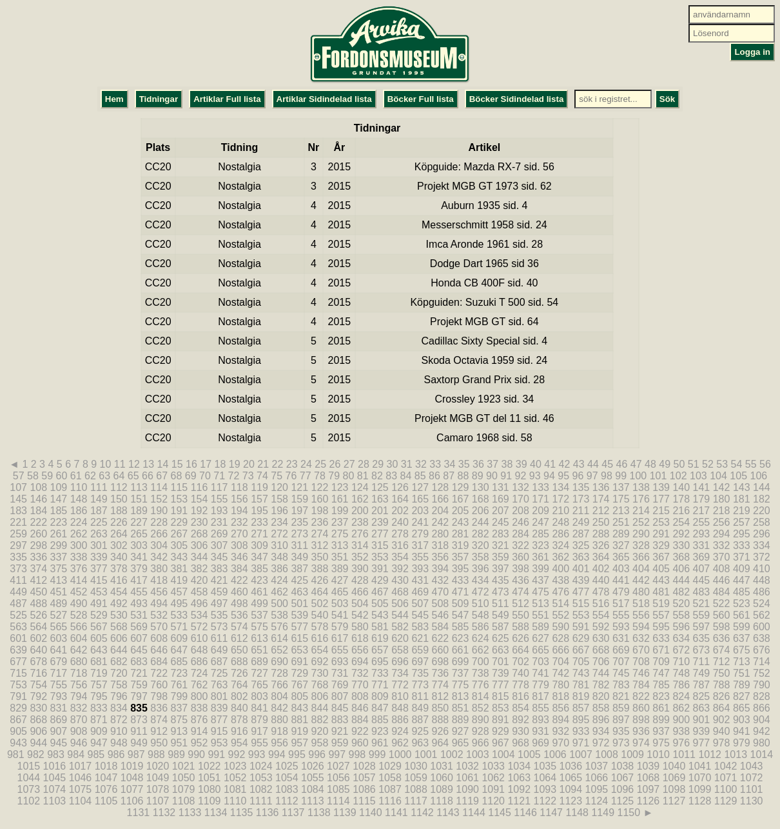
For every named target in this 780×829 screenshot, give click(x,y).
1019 (132, 766)
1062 (493, 777)
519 (661, 603)
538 (279, 615)
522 (721, 603)
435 (500, 580)
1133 (190, 812)
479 (621, 591)
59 (47, 475)
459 (219, 591)
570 (159, 626)
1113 (312, 800)
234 (279, 522)
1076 (106, 789)
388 (320, 568)
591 (581, 626)
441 (621, 580)
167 (460, 499)
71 (219, 475)
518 (641, 603)
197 (299, 510)
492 (119, 603)
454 (119, 591)
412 (38, 580)
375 (59, 568)
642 (79, 649)
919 (299, 731)
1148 (577, 812)
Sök (667, 99)
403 (621, 568)
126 (400, 487)
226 (119, 522)
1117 (415, 800)
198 (320, 510)
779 (540, 684)
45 (607, 464)
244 (480, 522)
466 (360, 591)
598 (721, 626)
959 (340, 742)
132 (520, 487)
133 (540, 487)
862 (681, 708)
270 (239, 533)
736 (440, 673)
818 (560, 696)
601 (18, 638)
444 (681, 580)
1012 (709, 754)
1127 (674, 800)
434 (480, 580)
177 (661, 499)
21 (263, 464)
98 (606, 475)
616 (320, 638)
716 (38, 673)
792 (38, 696)
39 (521, 464)
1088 (415, 789)
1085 (338, 789)
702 (520, 661)
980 (761, 742)
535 (219, 615)
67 (162, 475)
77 (305, 475)
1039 (648, 766)
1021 (183, 766)
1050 (183, 777)
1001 (426, 754)
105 (738, 475)
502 (320, 603)
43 (579, 464)
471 (460, 591)
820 (601, 696)
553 (581, 615)
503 (340, 603)
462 (279, 591)
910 (119, 731)
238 (360, 522)
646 (159, 649)
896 (601, 719)
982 (35, 754)
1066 (597, 777)
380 (159, 568)
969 (540, 742)
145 (18, 499)
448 (761, 580)
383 (219, 568)
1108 (183, 800)
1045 (54, 777)
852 (480, 708)
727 (259, 673)
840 (239, 708)
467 (380, 591)
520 (681, 603)
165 (420, 499)
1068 (648, 777)
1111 (261, 800)
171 (540, 499)
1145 (499, 812)
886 (400, 719)
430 (400, 580)
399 (540, 568)
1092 (519, 789)
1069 (674, 777)
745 (621, 673)
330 (681, 545)
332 (721, 545)
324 (560, 545)
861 (661, 708)
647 (179, 649)
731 (340, 673)
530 (119, 615)
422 (239, 580)
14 (163, 464)
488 (38, 603)
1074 (54, 789)
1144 (473, 812)
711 (701, 661)
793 (59, 696)
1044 (29, 777)
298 (38, 545)
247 (540, 522)
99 (621, 475)
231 (219, 522)
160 (320, 499)
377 (99, 568)
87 (448, 475)
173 (581, 499)
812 (440, 696)
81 (363, 475)
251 (621, 522)
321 (500, 545)
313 (340, 545)
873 (139, 719)
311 (299, 545)
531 (139, 615)
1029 (390, 766)
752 (761, 673)
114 (159, 487)
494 (159, 603)
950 (159, 742)
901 (701, 719)
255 (701, 522)
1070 (700, 777)
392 (400, 568)
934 (601, 731)
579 (340, 626)
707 (621, 661)
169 (500, 499)
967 (500, 742)
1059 (415, 777)
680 (79, 661)
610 (199, 638)
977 (701, 742)
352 (360, 557)
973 (621, 742)
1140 (370, 812)
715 (18, 673)
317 (420, 545)
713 (741, 661)
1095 (597, 789)
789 (741, 684)
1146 (525, 812)
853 (500, 708)
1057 (364, 777)
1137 (293, 812)
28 (363, 464)
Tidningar (158, 99)
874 (159, 719)
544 (400, 615)
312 (320, 545)
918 (279, 731)
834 (119, 708)
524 (761, 603)
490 (79, 603)
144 (761, 487)
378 (119, 568)
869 (59, 719)
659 (420, 649)
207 (500, 510)
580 (360, 626)
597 (701, 626)
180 (721, 499)
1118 (441, 800)
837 (179, 708)
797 (139, 696)
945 (59, 742)
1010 (658, 754)
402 (601, 568)
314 (360, 545)
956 (279, 742)
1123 (571, 800)
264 (119, 533)
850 (440, 708)
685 (179, 661)
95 (563, 475)
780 (560, 684)
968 (520, 742)
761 (179, 684)
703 (540, 661)
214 (641, 510)
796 (119, 696)
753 (18, 684)
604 (79, 638)
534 (199, 615)
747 (661, 673)
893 (540, 719)
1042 (725, 766)
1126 (648, 800)
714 (761, 661)
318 (440, 545)
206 (480, 510)
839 (219, 708)
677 (18, 661)
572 (199, 626)
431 (420, 580)
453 (99, 591)
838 (199, 708)
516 (601, 603)
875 (179, 719)
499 (259, 603)
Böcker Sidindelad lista (516, 99)
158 (279, 499)
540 (320, 615)
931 (540, 731)
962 (400, 742)
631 (621, 638)
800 (199, 696)
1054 (286, 777)
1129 (725, 800)
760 (159, 684)
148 (79, 499)
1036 (571, 766)
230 (199, 522)
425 (299, 580)
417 (139, 580)
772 (400, 684)
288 (601, 533)
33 (435, 464)
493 (139, 603)
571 (179, 626)
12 (134, 464)
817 (540, 696)
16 (191, 464)
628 (560, 638)
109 (59, 487)
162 (360, 499)
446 (721, 580)
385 (259, 568)
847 (380, 708)
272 (279, 533)
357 (460, 557)
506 (400, 603)
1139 (344, 812)
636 (721, 638)
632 (641, 638)
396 (480, 568)
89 (477, 475)
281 (460, 533)
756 (79, 684)
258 (761, 522)
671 (661, 649)
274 (320, 533)
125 (380, 487)
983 (55, 754)
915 (219, 731)
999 (377, 754)
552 (560, 615)
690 (279, 661)
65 (133, 475)
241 (420, 522)
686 (199, 661)
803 (259, 696)
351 (340, 557)
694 (360, 661)
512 (520, 603)
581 (380, 626)
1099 (700, 789)
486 (761, 591)
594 (641, 626)
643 (99, 649)
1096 (622, 789)
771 (380, 684)
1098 (674, 789)
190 (159, 510)
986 (116, 754)
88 (463, 475)
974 (641, 742)
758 (119, 684)
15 (177, 464)
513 (540, 603)
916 (239, 731)
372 (761, 557)
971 (581, 742)
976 (681, 742)
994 (277, 754)
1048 (132, 777)
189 (139, 510)
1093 (544, 789)
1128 (700, 800)
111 (99, 487)
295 (741, 533)
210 (560, 510)
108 (38, 487)
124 (360, 487)
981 (15, 754)
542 (360, 615)
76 (291, 475)
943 (18, 742)
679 (59, 661)
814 (480, 696)
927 (460, 731)
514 (560, 603)
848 (400, 708)
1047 (106, 777)
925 (420, 731)
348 (279, 557)
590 (560, 626)
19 (234, 464)
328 (641, 545)
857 (581, 708)
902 (721, 719)
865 (741, 708)
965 (460, 742)
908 (79, 731)
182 (761, 499)
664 (520, 649)
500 (279, 603)
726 (239, 673)
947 (99, 742)
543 (380, 615)
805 (299, 696)
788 (721, 684)
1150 (629, 812)
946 (79, 742)
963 (420, 742)
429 (380, 580)
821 (621, 696)
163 (380, 499)
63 (104, 475)
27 (349, 464)
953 (219, 742)
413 (59, 580)
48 (650, 464)
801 (219, 696)
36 (478, 464)
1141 (396, 812)
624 (480, 638)
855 (540, 708)
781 (581, 684)
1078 (158, 789)
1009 (632, 754)
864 (721, 708)
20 (249, 464)
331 (701, 545)
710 (681, 661)
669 (621, 649)
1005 (529, 754)
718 (79, 673)
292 (681, 533)
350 (320, 557)
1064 (544, 777)
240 (400, 522)
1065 (571, 777)
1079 (183, 789)
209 (540, 510)
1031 (441, 766)
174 (601, 499)
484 (721, 591)
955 (259, 742)
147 (59, 499)
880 (279, 719)
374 (38, 568)
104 (718, 475)
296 (761, 533)
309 (259, 545)
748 (681, 673)
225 (99, 522)
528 (79, 615)
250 (601, 522)
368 (681, 557)
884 (360, 719)
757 (99, 684)
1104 (80, 800)
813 (460, 696)
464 (320, 591)
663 (500, 649)
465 (340, 591)
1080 (209, 789)
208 (520, 510)
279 (420, 533)
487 (18, 603)
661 (460, 649)
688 (239, 661)
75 (276, 475)
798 (159, 696)
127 (420, 487)
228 (159, 522)
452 (79, 591)
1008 (606, 754)
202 (400, 510)
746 (641, 673)
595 (661, 626)
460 (239, 591)
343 (179, 557)
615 (299, 638)
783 (621, 684)
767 (299, 684)
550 (520, 615)
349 (299, 557)
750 (721, 673)
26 (335, 464)
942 (761, 731)
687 (219, 661)
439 (581, 580)
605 (99, 638)
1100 (725, 789)
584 (440, 626)
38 (507, 464)
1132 (164, 812)
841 (259, 708)
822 (641, 696)
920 (320, 731)
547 (460, 615)
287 (581, 533)
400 (560, 568)
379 (139, 568)
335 (18, 557)
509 (460, 603)
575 (259, 626)
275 (340, 533)
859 (621, 708)
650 (239, 649)
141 (701, 487)
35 (464, 464)
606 (119, 638)
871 (99, 719)
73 (248, 475)
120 (279, 487)
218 (721, 510)
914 (199, 731)
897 (621, 719)
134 (560, 487)
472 (480, 591)
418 (159, 580)
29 (378, 464)
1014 (762, 754)
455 (139, 591)
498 (239, 603)
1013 (735, 754)
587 (500, 626)
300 (79, 545)
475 (540, 591)
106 (758, 475)
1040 (674, 766)
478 (601, 591)
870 (79, 719)
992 (237, 754)
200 (360, 510)
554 (601, 615)
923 (380, 731)
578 (320, 626)
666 (560, 649)
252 (641, 522)
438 (560, 580)
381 (179, 568)
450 (38, 591)
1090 (467, 789)
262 (79, 533)
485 (741, 591)
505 (380, 603)
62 (90, 475)
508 (440, 603)
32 (421, 464)
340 (119, 557)
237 (340, 522)
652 (279, 649)
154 (199, 499)
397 (500, 568)
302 (119, 545)
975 (661, 742)
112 (119, 487)
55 (751, 464)
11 (120, 464)
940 (721, 731)
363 (581, 557)
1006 (555, 754)
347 (259, 557)
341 (139, 557)
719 (99, 673)
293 (701, 533)
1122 (544, 800)
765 (259, 684)
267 (179, 533)
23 (292, 464)
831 (59, 708)
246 (520, 522)
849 (420, 708)
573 (219, 626)
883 (340, 719)
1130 (751, 800)
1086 (364, 789)
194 (239, 510)
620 (400, 638)
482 (681, 591)
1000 (400, 754)
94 (549, 475)
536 (239, 615)
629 (581, 638)
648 (199, 649)
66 (147, 475)
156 (239, 499)
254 (681, 522)
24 (306, 464)
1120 (493, 800)
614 (279, 638)
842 (279, 708)
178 (681, 499)
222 (38, 522)
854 (520, 708)
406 (681, 568)
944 (38, 742)
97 (592, 475)
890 (480, 719)
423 (259, 580)
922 (360, 731)
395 (460, 568)
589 (540, 626)
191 (179, 510)
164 (400, 499)
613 (259, 638)
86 (434, 475)
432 (440, 580)
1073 (29, 789)
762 (199, 684)
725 (219, 673)
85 (420, 475)
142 (721, 487)
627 (540, 638)
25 (320, 464)
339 (99, 557)
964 (440, 742)
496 (199, 603)
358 (480, 557)
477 (581, 591)
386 (279, 568)
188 (119, 510)
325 (581, 545)
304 (159, 545)
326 (601, 545)
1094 (571, 789)
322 (520, 545)
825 (701, 696)
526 (38, 615)
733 (380, 673)
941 (741, 731)
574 (239, 626)
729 (299, 673)
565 (59, 626)
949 (139, 742)
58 (33, 475)
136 (601, 487)
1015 (29, 766)
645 (139, 649)
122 (320, 487)
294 (721, 533)
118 (239, 487)
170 (520, 499)
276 (360, 533)
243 (460, 522)
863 (701, 708)
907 (59, 731)
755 (59, 684)
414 (79, 580)
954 (239, 742)
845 (340, 708)
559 (701, 615)
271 (259, 533)
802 (239, 696)
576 (279, 626)
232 (239, 522)
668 (601, 649)
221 (18, 522)
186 (79, 510)
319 (460, 545)
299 (59, 545)
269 (219, 533)
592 (601, 626)
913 (179, 731)
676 (761, 649)
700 (480, 661)
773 (420, 684)
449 (18, 591)
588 (520, 626)
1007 (580, 754)
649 (219, 649)
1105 (106, 800)
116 (199, 487)
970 (560, 742)
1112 (286, 800)
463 (299, 591)
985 (96, 754)
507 (420, 603)
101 (658, 475)
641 (59, 649)
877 (219, 719)
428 (360, 580)
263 (99, 533)
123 (340, 487)
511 (500, 603)
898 (641, 719)
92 (521, 475)
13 (148, 464)
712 (721, 661)
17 (205, 464)
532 (159, 615)
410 (761, 568)
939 (701, 731)
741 (540, 673)
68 (176, 475)
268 (199, 533)
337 (59, 557)
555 (621, 615)
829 (18, 708)
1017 (80, 766)
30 (392, 464)
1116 (390, 800)
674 (721, 649)
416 (119, 580)
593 (621, 626)
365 (621, 557)
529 (99, 615)
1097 (648, 789)
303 (139, 545)
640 (38, 649)
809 (380, 696)
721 (139, 673)
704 (560, 661)
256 (721, 522)
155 (219, 499)
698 (440, 661)
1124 (597, 800)
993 (257, 754)
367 (661, 557)
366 (641, 557)
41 (550, 464)
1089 (441, 789)
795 (99, 696)
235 (299, 522)
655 (340, 649)
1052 (235, 777)
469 (420, 591)
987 (136, 754)
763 (219, 684)
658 (400, 649)
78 (320, 475)
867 (18, 719)
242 (440, 522)
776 (480, 684)
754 (38, 684)
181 (741, 499)
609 (179, 638)
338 (79, 557)
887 (420, 719)
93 (535, 475)
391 (380, 568)
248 (560, 522)
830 (38, 708)
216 (681, 510)
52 (708, 464)
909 (99, 731)
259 (18, 533)
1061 (467, 777)
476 (560, 591)
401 (581, 568)
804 (279, 696)
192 (199, 510)
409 (741, 568)
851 (460, 708)
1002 (451, 754)
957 (299, 742)
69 (191, 475)
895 (581, 719)
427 (340, 580)
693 (340, 661)
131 (500, 487)
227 (139, 522)
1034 (519, 766)
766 (279, 684)
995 (297, 754)
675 (741, 649)
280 (440, 533)
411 (18, 580)
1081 (235, 789)
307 (219, 545)
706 (601, 661)
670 (641, 649)
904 (761, 719)
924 (400, 731)
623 (460, 638)
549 (500, 615)
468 (400, 591)
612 (239, 638)
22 (278, 464)
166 (440, 499)
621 (420, 638)
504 (360, 603)
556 (641, 615)
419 (179, 580)
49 (664, 464)
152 (159, 499)
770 (360, 684)
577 (299, 626)
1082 (261, 789)
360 (520, 557)
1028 (364, 766)
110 (79, 487)
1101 (751, 789)
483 (701, 591)
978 (721, 742)
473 (500, 591)
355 (420, 557)
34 (450, 464)
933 (581, 731)
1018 (106, 766)
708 (641, 661)
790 (761, 684)
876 (199, 719)
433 (460, 580)
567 (99, 626)
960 (360, 742)
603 (59, 638)
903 (741, 719)
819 (581, 696)
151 (139, 499)
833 (99, 708)
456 (159, 591)
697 (420, 661)
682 (119, 661)
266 (159, 533)
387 (299, 568)
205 (460, 510)
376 (79, 568)
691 (299, 661)
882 (320, 719)
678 (38, 661)
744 (601, 673)
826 (721, 696)
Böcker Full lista (420, 99)
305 (179, 545)
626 (520, 638)
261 (59, 533)
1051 (209, 777)
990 (196, 754)
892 (520, 719)
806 (320, 696)
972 (601, 742)
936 (641, 731)
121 (299, 487)
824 (681, 696)
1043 (751, 766)
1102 (29, 800)
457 (179, 591)
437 (540, 580)
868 (38, 719)
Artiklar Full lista (226, 99)
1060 (441, 777)
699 (460, 661)
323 (540, 545)
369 (701, 557)
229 (179, 522)
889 (460, 719)
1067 (622, 777)
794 (79, 696)
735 (420, 673)
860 (641, 708)
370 (721, 557)
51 (693, 464)
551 (540, 615)
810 (400, 696)
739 (500, 673)
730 (320, 673)
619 (380, 638)
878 (239, 719)
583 (420, 626)
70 (205, 475)
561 (741, 615)
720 (119, 673)
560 (721, 615)
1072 (751, 777)
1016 (54, 766)
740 (520, 673)
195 (259, 510)
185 (59, 510)
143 (741, 487)
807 (340, 696)
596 (681, 626)
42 (564, 464)
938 (681, 731)
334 (761, 545)
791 (18, 696)
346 (239, 557)
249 (581, 522)
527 (59, 615)
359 (500, 557)
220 (761, 510)
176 (641, 499)
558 (681, 615)
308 (239, 545)
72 (234, 475)
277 (380, 533)
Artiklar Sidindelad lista (324, 99)
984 (75, 754)
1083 (286, 789)
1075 (80, 789)
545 (420, 615)
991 (216, 754)
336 (38, 557)
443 (661, 580)
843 (299, 708)
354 (400, 557)
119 (259, 487)
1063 (519, 777)
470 (440, 591)
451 (59, 591)
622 (440, 638)
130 (480, 487)
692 (320, 661)
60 (62, 475)
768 (320, 684)
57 (18, 475)
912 (159, 731)
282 (480, 533)
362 (560, 557)
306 (199, 545)
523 (741, 603)
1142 (422, 812)
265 (139, 533)
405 (661, 568)
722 (159, 673)
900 (681, 719)
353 (380, 557)
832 (79, 708)
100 (638, 475)
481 (661, 591)
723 (179, 673)
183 (18, 510)
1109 (209, 800)
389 (340, 568)
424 (279, 580)
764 (239, 684)
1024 (261, 766)
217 (701, 510)
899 (661, 719)
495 (179, 603)
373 (18, 568)
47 (636, 464)
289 (621, 533)
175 (621, 499)
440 (601, 580)
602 (38, 638)
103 (698, 475)
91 (506, 475)
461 (259, 591)
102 (678, 475)
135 (581, 487)
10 (106, 464)
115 (179, 487)
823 (661, 696)
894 (560, 719)
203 (420, 510)
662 (480, 649)
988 (156, 754)
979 (741, 742)
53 (722, 464)
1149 (602, 812)
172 (560, 499)
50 (679, 464)
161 (340, 499)
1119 (467, 800)
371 (741, 557)
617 (340, 638)
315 (380, 545)
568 (119, 626)
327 (621, 545)
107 (18, 487)
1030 (415, 766)
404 (641, 568)
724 (199, 673)
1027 (338, 766)
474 (520, 591)
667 (581, 649)
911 (139, 731)
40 (535, 464)
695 (380, 661)
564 (38, 626)
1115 (364, 800)
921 (340, 731)
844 (320, 708)
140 (681, 487)
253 (661, 522)
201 (380, 510)
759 (139, 684)
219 (741, 510)
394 (440, 568)
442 (641, 580)
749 (701, 673)
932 (560, 731)
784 (641, 684)
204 (440, 510)
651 (259, 649)
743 (581, 673)
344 (199, 557)
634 (681, 638)
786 (681, 684)
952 (199, 742)
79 (334, 475)
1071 (725, 777)
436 (520, 580)
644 (119, 649)
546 (440, 615)
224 (79, 522)
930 (520, 731)
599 (741, 626)
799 (179, 696)
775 (460, 684)
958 (320, 742)
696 (400, 661)
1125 (622, 800)
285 (540, 533)
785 (661, 684)
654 (320, 649)
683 (139, 661)
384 (239, 568)
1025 (286, 766)
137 (621, 487)
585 (460, 626)
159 (299, 499)
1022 (209, 766)
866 (761, 708)
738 (480, 673)
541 (340, 615)
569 (139, 626)
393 (420, 568)
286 (560, 533)
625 (500, 638)
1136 (267, 812)
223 (59, 522)
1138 (319, 812)
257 (741, 522)
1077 (132, 789)
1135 (241, 812)
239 (380, 522)
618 (360, 638)
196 (279, 510)
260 (38, 533)
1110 (235, 800)
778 (520, 684)
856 (560, 708)
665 (540, 649)
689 (259, 661)
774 (440, 684)
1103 (54, 800)
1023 (235, 766)
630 (601, 638)
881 (299, 719)
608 (159, 638)
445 (701, 580)
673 (701, 649)
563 (18, 626)
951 (179, 742)
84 (406, 475)
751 (741, 673)
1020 (158, 766)
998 (357, 754)
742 (560, 673)
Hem (114, 99)
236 (320, 522)
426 (320, 580)
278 (400, 533)
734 (400, 673)
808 (360, 696)
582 (400, 626)
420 (199, 580)
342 (159, 557)
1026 (312, 766)
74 (262, 475)
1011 (684, 754)
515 (581, 603)
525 (18, 615)
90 (492, 475)
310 (279, 545)
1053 (261, 777)
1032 (467, 766)
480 (641, 591)
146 (38, 499)
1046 (80, 777)
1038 (622, 766)
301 (99, 545)
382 (199, 568)
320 (480, 545)
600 (761, 626)
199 (340, 510)
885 (380, 719)
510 (480, 603)
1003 (477, 754)
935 (621, 731)
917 (259, 731)
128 (440, 487)
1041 (700, 766)
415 (99, 580)
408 (721, 568)
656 (360, 649)
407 (701, 568)
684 (159, 661)
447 (741, 580)
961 (380, 742)
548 (480, 615)
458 (199, 591)
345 (219, 557)
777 (500, 684)
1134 (216, 812)
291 (661, 533)
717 (59, 673)
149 (99, 499)
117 (219, 487)
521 (701, 603)
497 (219, 603)
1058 (390, 777)
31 (407, 464)
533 (179, 615)
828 (761, 696)
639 (18, 649)
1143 (448, 812)
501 (299, 603)
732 (360, 673)
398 (520, 568)
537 (259, 615)
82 (377, 475)
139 (661, 487)
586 (480, 626)
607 (139, 638)
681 (99, 661)
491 (99, 603)
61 (76, 475)
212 (601, 510)
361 (540, 557)
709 (661, 661)
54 (737, 464)
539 (299, 615)
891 (500, 719)
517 (621, 603)
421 (219, 580)
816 (520, 696)
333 (741, 545)
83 (391, 475)
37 (492, 464)
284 (520, 533)
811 (420, 696)
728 (279, 673)
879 (259, 719)
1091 (493, 789)
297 (18, 545)
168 (480, 499)
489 (59, 603)
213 (621, 510)
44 (593, 464)
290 (641, 533)
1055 (312, 777)
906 (38, 731)
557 (661, 615)
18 (220, 464)
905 (18, 731)
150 (119, 499)
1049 (158, 777)
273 (299, 533)
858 (601, 708)
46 (622, 464)
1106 (132, 800)
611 (219, 638)
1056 (338, 777)
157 (259, 499)
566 (79, 626)
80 (349, 475)
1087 (390, 789)
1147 (551, 812)
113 (139, 487)
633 (661, 638)
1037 (597, 766)
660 (440, 649)
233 (259, 522)
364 (601, 557)
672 (681, 649)
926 (440, 731)
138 (641, 487)
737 (460, 673)
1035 (544, 766)
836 (159, 708)
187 (99, 510)
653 (299, 649)
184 (38, 510)
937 (661, 731)
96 (578, 475)
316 (400, 545)
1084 (312, 789)
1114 (338, 800)
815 (500, 696)
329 (661, 545)
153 (179, 499)
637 (741, 638)
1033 (493, 766)
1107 (158, 800)
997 (337, 754)
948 (119, 742)
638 (761, 638)
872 (119, 719)
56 (765, 464)
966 (480, 742)
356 (440, 557)
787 (701, 684)
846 (360, 708)
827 (741, 696)
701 (500, 661)
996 (317, 754)
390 (360, 568)
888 (440, 719)
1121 (519, 800)
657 (380, 649)
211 (581, 510)
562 (761, 615)
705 (581, 661)
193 (219, 510)
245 (500, 522)
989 (176, 754)
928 (480, 731)
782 (601, 684)
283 (500, 533)
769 (340, 684)
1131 (138, 812)
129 (460, 487)
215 (661, 510)
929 (500, 731)
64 (119, 475)
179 (701, 499)
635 (701, 638)
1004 (503, 754)
